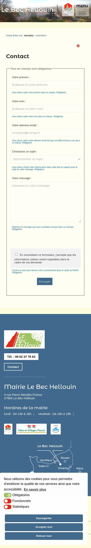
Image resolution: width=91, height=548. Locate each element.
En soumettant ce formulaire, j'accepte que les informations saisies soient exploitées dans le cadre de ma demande (45, 258)
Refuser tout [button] (43, 535)
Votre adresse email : (25, 125)
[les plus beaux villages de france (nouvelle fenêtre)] (8, 431)
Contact (13, 367)
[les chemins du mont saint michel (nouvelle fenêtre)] (56, 431)
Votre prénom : (21, 77)
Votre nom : (19, 101)
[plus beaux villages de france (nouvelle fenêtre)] (68, 9)
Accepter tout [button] (44, 526)
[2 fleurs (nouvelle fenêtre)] (31, 431)
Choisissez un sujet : (24, 151)
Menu (82, 6)
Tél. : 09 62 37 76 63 (21, 356)
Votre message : (22, 178)
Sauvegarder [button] (44, 518)
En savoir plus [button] (35, 489)
